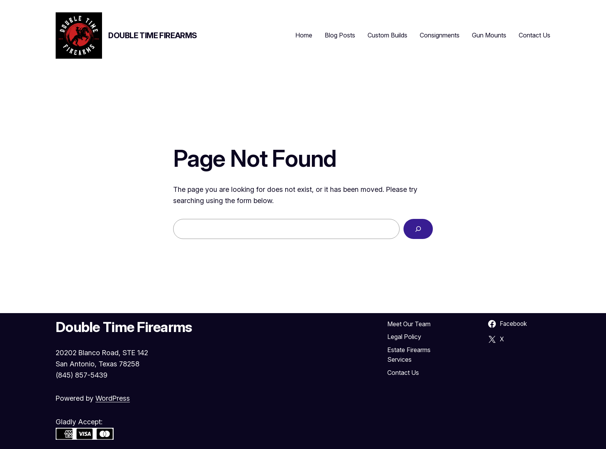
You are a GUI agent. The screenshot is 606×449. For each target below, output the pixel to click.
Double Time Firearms (152, 35)
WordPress (112, 398)
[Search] (418, 229)
